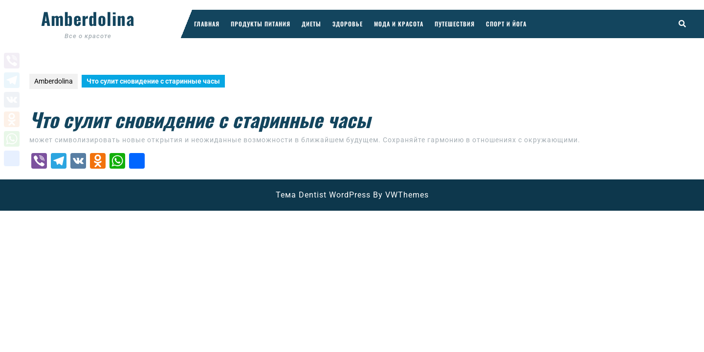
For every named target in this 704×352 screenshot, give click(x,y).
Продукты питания (260, 24)
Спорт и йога (506, 24)
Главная (207, 24)
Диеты (311, 24)
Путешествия (455, 24)
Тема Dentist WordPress (323, 194)
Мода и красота (398, 24)
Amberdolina (88, 18)
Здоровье (347, 24)
